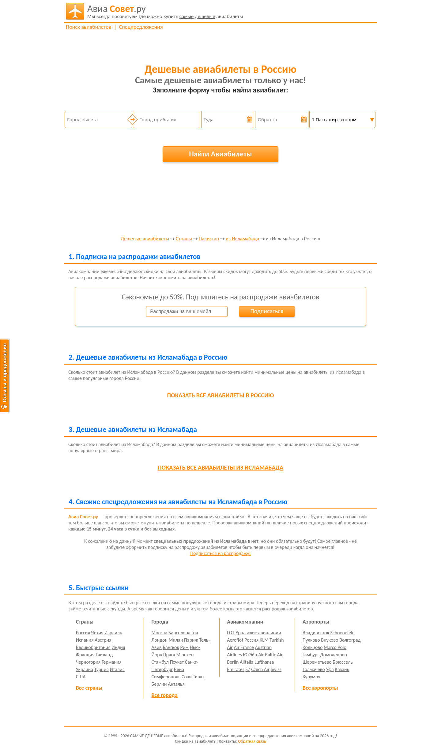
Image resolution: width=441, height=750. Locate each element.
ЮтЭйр (250, 655)
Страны (184, 239)
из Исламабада (242, 239)
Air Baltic (267, 655)
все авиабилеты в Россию (220, 395)
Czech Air (260, 669)
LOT (230, 633)
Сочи (187, 677)
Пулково (311, 640)
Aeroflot (235, 640)
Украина (84, 669)
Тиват (198, 677)
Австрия (103, 640)
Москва (160, 633)
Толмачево (314, 669)
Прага (169, 655)
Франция (85, 655)
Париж (191, 640)
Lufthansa (264, 662)
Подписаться (266, 311)
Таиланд (104, 655)
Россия (83, 633)
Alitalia (246, 662)
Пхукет (177, 662)
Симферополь (166, 677)
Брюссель (342, 662)
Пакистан (209, 239)
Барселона (179, 633)
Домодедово (333, 655)
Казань (342, 669)
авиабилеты (165, 11)
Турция (101, 669)
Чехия (97, 633)
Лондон (160, 640)
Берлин (159, 684)
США (81, 677)
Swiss (276, 669)
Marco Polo (335, 647)
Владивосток (316, 633)
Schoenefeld (342, 633)
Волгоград (349, 640)
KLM (264, 640)
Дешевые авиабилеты (145, 239)
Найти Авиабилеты (220, 154)
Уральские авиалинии (258, 633)
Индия (118, 647)
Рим (184, 647)
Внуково (329, 640)
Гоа (194, 633)
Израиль (113, 633)
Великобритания (93, 647)
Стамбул (160, 662)
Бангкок (171, 647)
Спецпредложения (141, 27)
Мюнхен (185, 655)
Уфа (330, 669)
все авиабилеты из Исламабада (220, 467)
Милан (176, 640)
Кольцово (312, 647)
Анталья (176, 684)
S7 (247, 669)
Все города (165, 695)
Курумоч (311, 677)
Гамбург (311, 655)
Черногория (88, 662)
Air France (244, 647)
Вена (179, 669)
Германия (112, 662)
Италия (117, 669)
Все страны (89, 687)
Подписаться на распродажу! (220, 553)
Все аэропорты (320, 687)
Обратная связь (252, 741)
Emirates (235, 669)
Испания (85, 640)
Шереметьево (317, 662)
